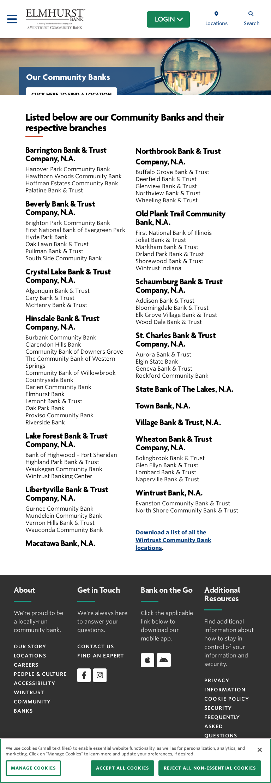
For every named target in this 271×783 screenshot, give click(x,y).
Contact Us (95, 646)
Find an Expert (100, 656)
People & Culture (40, 674)
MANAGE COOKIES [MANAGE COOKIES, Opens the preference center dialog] (33, 768)
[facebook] (84, 675)
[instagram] (100, 675)
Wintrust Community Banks (32, 702)
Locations (30, 656)
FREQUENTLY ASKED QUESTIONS (222, 726)
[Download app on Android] (164, 660)
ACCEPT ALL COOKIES (122, 768)
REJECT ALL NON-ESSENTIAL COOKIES (210, 768)
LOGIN (169, 19)
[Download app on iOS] (147, 660)
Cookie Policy (226, 699)
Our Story (30, 646)
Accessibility (34, 683)
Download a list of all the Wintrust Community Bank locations (173, 540)
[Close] (259, 750)
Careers (26, 665)
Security (218, 708)
